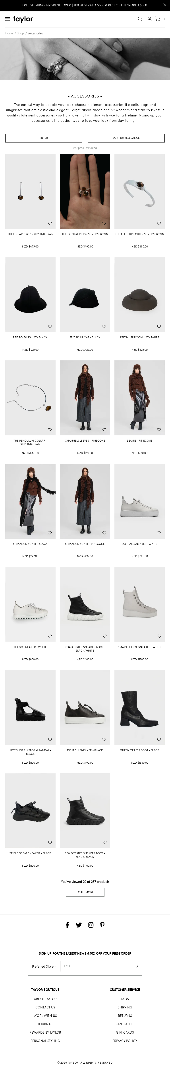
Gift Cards (125, 1032)
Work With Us (45, 1015)
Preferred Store (43, 966)
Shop (20, 33)
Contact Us (45, 1007)
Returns (125, 1015)
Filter (44, 138)
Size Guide (124, 1024)
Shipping (125, 1007)
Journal (45, 1024)
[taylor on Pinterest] (102, 926)
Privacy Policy (124, 1041)
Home (9, 33)
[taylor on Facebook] (68, 926)
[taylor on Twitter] (79, 926)
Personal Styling (45, 1041)
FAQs (125, 999)
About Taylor (45, 999)
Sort (118, 138)
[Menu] (7, 19)
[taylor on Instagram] (91, 926)
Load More (85, 892)
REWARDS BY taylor (45, 1032)
